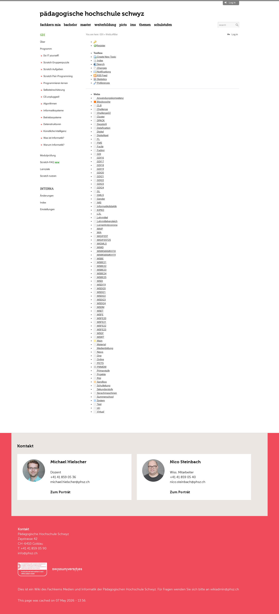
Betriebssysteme (50, 117)
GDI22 (99, 180)
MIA (97, 232)
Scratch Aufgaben (51, 69)
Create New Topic (105, 56)
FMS (98, 142)
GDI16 (99, 157)
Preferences (102, 82)
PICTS (123, 25)
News (98, 351)
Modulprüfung (48, 155)
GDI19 (99, 169)
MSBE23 (100, 269)
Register (100, 45)
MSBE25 (100, 277)
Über (42, 41)
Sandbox (100, 381)
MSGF (99, 333)
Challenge (101, 109)
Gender (99, 198)
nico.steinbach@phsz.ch (187, 482)
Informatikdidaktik (105, 206)
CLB (98, 105)
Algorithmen (48, 103)
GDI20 (99, 172)
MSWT (99, 337)
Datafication (102, 127)
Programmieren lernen (54, 83)
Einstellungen (47, 209)
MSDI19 (100, 284)
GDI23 (99, 183)
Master (85, 25)
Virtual (99, 411)
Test (97, 404)
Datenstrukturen (50, 124)
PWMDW (100, 366)
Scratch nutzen (48, 175)
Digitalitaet (101, 135)
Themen (145, 25)
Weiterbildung (105, 25)
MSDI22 (100, 295)
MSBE (99, 258)
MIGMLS (100, 243)
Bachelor (70, 25)
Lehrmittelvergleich (105, 221)
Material (100, 344)
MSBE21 (100, 262)
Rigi (97, 378)
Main (98, 340)
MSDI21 (100, 292)
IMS (133, 25)
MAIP (98, 228)
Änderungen (47, 195)
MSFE (98, 314)
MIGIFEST (101, 236)
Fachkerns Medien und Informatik (71, 589)
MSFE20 (100, 318)
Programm (46, 48)
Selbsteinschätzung (52, 89)
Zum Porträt (60, 492)
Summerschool (104, 396)
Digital (99, 131)
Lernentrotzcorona (105, 225)
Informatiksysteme (52, 110)
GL (97, 191)
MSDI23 (100, 299)
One (97, 355)
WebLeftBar (112, 34)
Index (43, 202)
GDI (42, 35)
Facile (98, 146)
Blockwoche (102, 101)
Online (99, 359)
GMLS (99, 195)
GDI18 (99, 165)
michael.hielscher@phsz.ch (70, 482)
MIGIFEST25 (102, 239)
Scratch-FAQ (50, 162)
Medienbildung (103, 348)
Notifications (102, 71)
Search (99, 64)
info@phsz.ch (28, 553)
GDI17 (99, 161)
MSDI (98, 281)
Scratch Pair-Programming (56, 76)
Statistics (100, 79)
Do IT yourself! (49, 55)
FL (97, 139)
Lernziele (45, 169)
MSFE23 (100, 329)
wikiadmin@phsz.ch (224, 589)
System (99, 400)
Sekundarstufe (103, 389)
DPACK (99, 120)
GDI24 (99, 187)
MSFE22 (100, 325)
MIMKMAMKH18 (105, 251)
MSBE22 (100, 266)
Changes (100, 68)
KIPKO (99, 210)
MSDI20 (100, 288)
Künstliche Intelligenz (53, 131)
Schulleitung (102, 385)
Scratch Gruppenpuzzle (54, 62)
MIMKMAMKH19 (105, 254)
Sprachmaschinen (105, 393)
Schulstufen (163, 25)
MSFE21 (100, 322)
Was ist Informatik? (52, 137)
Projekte (100, 374)
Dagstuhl (100, 124)
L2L (97, 213)
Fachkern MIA (50, 25)
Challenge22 (102, 112)
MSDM (99, 307)
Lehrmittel (101, 217)
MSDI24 (100, 303)
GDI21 (99, 176)
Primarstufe (102, 370)
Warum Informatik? (52, 144)
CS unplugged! (49, 96)
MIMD (99, 247)
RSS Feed (100, 75)
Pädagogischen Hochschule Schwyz (129, 589)
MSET (98, 310)
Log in (232, 2)
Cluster (99, 116)
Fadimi (99, 150)
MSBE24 (100, 273)
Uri (97, 407)
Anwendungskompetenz (109, 98)
